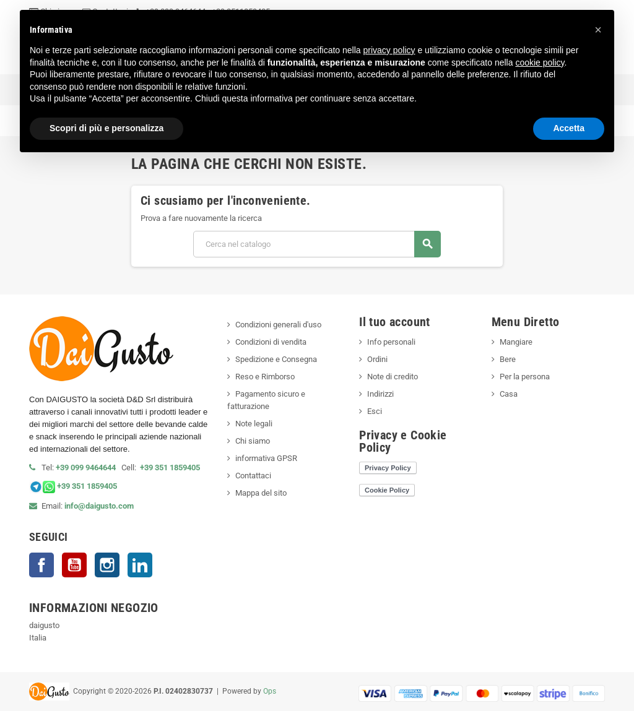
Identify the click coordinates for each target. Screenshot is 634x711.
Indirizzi (380, 394)
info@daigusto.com (99, 506)
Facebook (41, 565)
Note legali (253, 423)
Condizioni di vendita (270, 342)
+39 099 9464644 (88, 467)
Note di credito (392, 376)
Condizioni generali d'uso (278, 324)
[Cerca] (316, 244)
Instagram (107, 565)
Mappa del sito (261, 493)
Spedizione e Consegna (276, 359)
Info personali (391, 342)
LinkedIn (140, 565)
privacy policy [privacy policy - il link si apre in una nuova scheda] (389, 50)
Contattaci (253, 475)
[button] (598, 30)
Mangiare (516, 342)
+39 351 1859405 (170, 467)
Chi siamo (252, 441)
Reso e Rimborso (265, 376)
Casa (509, 394)
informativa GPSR (266, 458)
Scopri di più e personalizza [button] (106, 128)
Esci (374, 411)
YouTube (74, 565)
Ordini (377, 359)
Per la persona (525, 376)
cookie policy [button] (539, 62)
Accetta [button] (568, 128)
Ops (269, 691)
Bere (508, 359)
